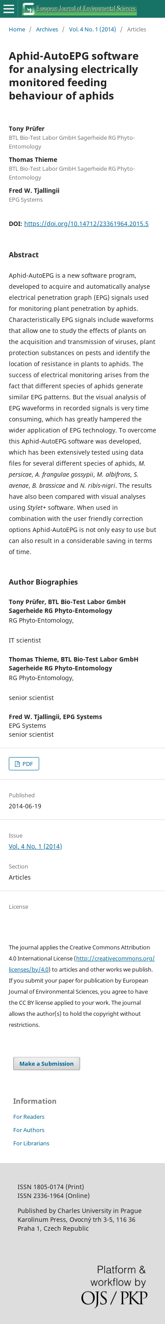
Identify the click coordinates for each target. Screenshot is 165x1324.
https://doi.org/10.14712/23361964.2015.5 (86, 223)
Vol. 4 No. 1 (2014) (92, 29)
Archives (47, 29)
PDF (27, 764)
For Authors (28, 1130)
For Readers (28, 1117)
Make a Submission (46, 1064)
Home (17, 29)
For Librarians (31, 1143)
